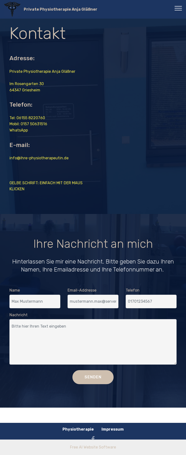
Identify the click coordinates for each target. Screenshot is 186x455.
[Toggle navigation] (178, 8)
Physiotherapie (78, 429)
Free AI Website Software (93, 447)
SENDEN (93, 377)
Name (14, 290)
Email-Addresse (82, 290)
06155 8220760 (30, 118)
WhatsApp (18, 130)
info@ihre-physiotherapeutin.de (39, 158)
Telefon (133, 290)
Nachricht (18, 315)
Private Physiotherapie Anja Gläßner (60, 9)
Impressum (112, 429)
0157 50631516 (34, 124)
